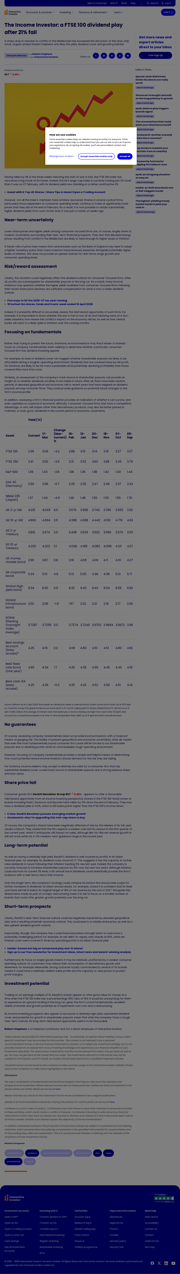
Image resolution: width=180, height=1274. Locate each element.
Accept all (125, 156)
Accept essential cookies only (96, 156)
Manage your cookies (62, 156)
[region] (91, 146)
